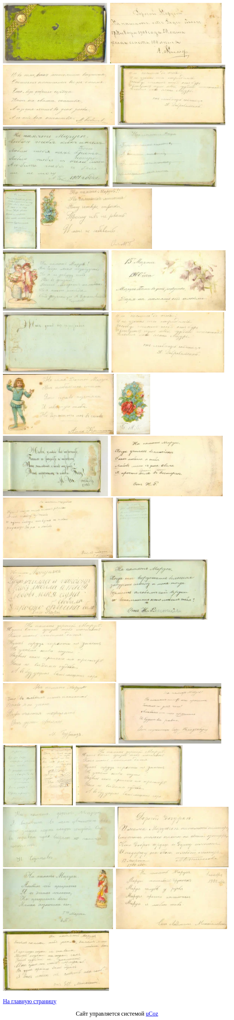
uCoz (152, 1014)
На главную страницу (29, 1001)
